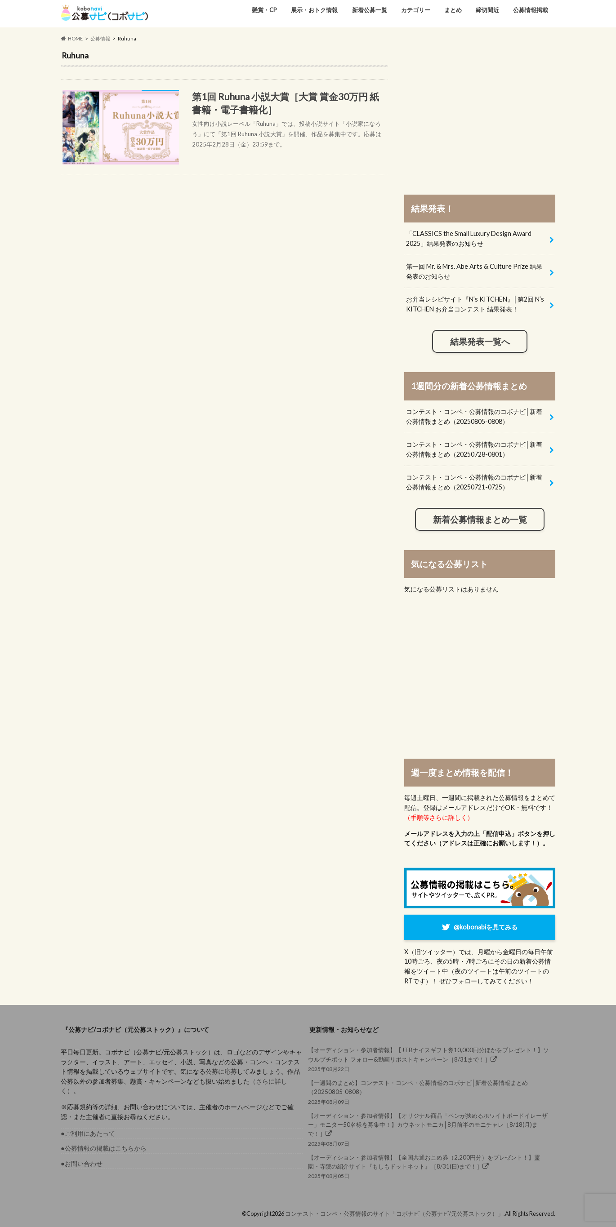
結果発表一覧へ (480, 342)
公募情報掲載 (530, 9)
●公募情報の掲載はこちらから (104, 1148)
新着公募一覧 (369, 9)
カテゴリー (415, 9)
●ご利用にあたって (88, 1133)
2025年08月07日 (429, 1129)
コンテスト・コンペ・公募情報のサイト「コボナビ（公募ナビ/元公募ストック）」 (394, 1213)
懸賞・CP (264, 9)
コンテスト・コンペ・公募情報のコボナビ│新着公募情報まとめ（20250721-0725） (474, 482)
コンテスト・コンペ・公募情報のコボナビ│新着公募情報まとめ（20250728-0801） (474, 449)
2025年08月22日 (429, 1058)
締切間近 (487, 9)
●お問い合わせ (82, 1163)
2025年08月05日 (429, 1166)
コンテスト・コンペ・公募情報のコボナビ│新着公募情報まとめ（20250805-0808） (474, 416)
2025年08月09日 (429, 1091)
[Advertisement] (479, 113)
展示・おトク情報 (314, 9)
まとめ (453, 9)
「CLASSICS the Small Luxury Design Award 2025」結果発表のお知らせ (468, 238)
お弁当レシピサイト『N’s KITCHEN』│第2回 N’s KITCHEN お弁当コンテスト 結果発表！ (475, 304)
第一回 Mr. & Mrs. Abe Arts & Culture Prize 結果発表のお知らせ (474, 271)
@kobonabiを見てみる (486, 927)
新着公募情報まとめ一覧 (480, 520)
